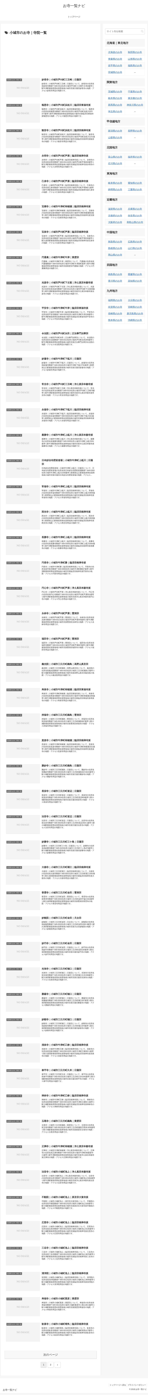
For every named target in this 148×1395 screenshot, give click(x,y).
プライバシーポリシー (136, 1387)
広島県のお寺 (135, 241)
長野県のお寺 (135, 131)
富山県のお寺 (115, 157)
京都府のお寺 (115, 215)
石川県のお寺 (115, 163)
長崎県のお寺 (115, 313)
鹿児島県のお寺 (135, 313)
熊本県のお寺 (115, 320)
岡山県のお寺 (115, 255)
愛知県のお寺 (135, 183)
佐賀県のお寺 (115, 307)
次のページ (50, 1356)
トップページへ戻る (116, 1387)
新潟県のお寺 (115, 131)
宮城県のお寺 (115, 72)
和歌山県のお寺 (135, 222)
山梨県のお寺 (115, 137)
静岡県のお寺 (115, 189)
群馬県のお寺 (115, 105)
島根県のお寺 (115, 248)
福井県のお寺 (135, 157)
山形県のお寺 (135, 59)
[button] (142, 31)
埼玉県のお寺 (115, 111)
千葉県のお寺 (135, 91)
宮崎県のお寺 (135, 307)
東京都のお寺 (135, 98)
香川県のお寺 (115, 281)
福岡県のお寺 (115, 300)
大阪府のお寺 (115, 222)
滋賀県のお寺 (115, 209)
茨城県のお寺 (115, 91)
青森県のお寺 (115, 59)
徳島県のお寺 (115, 274)
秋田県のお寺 (135, 52)
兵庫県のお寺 (135, 209)
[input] (125, 31)
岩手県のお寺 (115, 65)
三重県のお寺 (135, 189)
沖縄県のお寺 (135, 320)
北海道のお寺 (115, 52)
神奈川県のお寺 (135, 105)
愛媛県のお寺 (135, 274)
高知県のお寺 (135, 281)
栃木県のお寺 (115, 98)
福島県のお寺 (135, 65)
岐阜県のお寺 (115, 183)
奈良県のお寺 (135, 215)
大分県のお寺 (135, 300)
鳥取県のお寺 (115, 241)
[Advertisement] (51, 55)
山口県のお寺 (135, 248)
